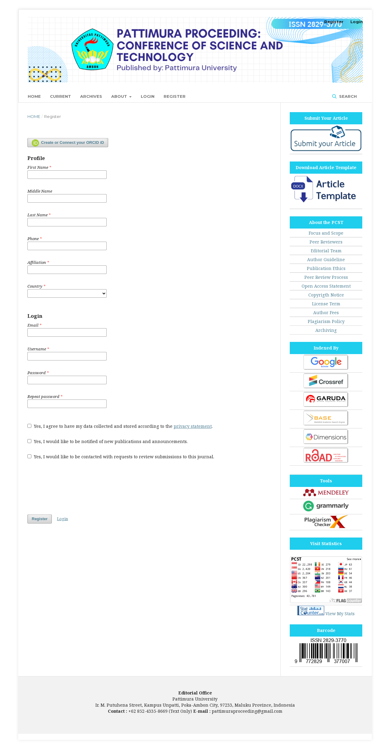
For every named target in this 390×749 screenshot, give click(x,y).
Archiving (326, 330)
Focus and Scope (326, 233)
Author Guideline (326, 259)
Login (147, 96)
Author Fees (326, 312)
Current (60, 96)
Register (175, 96)
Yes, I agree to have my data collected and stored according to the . (120, 426)
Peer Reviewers (326, 242)
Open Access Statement (326, 286)
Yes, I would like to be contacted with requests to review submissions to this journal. (120, 457)
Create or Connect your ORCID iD (68, 143)
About (119, 96)
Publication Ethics (326, 268)
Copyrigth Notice (326, 295)
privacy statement (193, 426)
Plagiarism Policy (326, 321)
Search (347, 96)
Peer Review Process (326, 277)
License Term (326, 304)
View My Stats (340, 613)
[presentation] (73, 487)
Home (34, 96)
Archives (91, 96)
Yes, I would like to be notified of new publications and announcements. (107, 441)
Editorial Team (326, 251)
